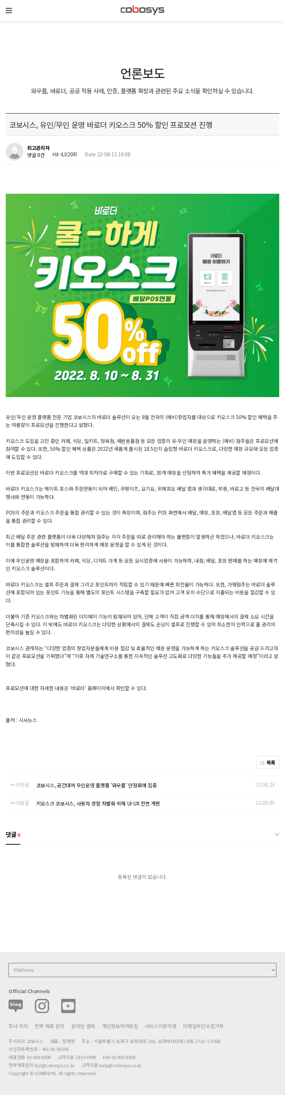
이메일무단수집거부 (203, 1025)
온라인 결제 (83, 1025)
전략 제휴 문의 (49, 1025)
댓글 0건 (36, 154)
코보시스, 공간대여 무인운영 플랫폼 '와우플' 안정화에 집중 (96, 785)
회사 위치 (18, 1025)
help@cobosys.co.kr (120, 1065)
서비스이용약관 (160, 1025)
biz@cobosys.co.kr (55, 1065)
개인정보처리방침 (120, 1025)
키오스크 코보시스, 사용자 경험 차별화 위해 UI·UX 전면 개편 (98, 803)
